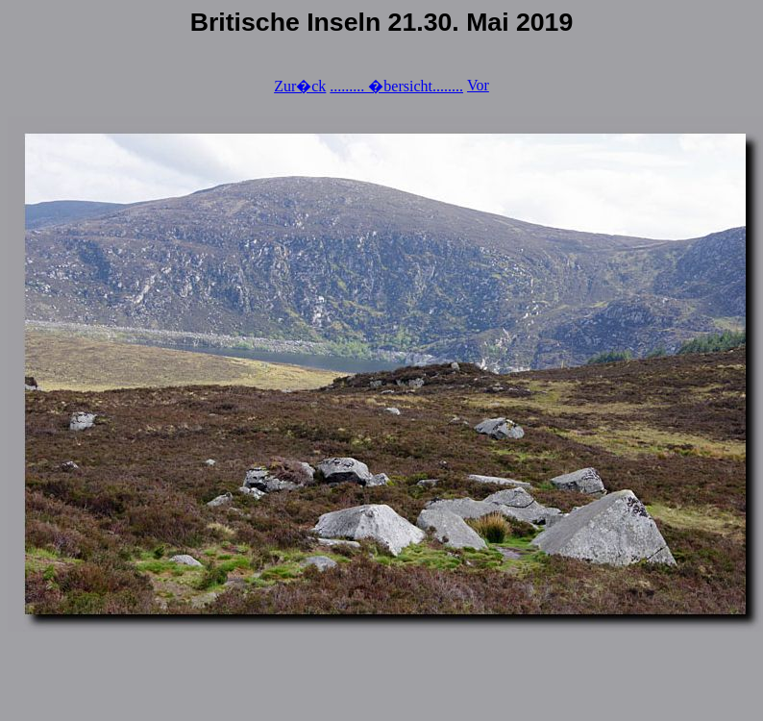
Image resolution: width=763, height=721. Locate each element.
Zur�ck (300, 86)
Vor (478, 85)
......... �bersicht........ (396, 86)
